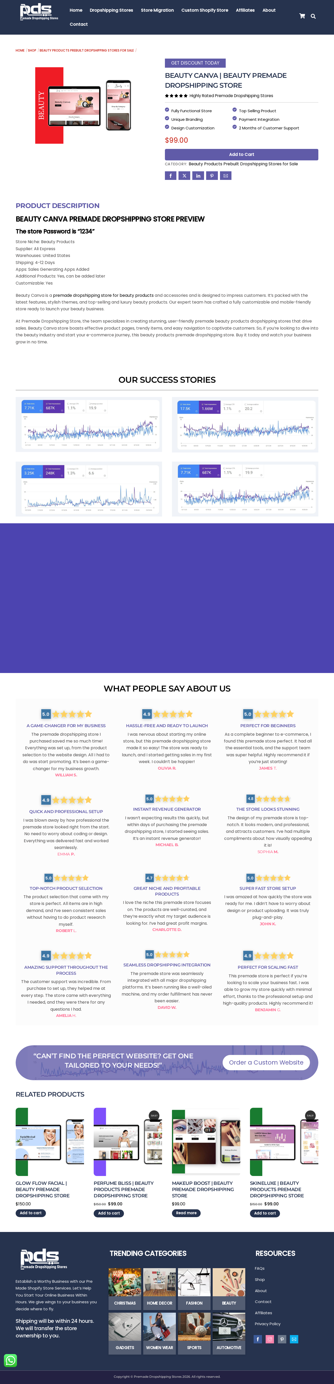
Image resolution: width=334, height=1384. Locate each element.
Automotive (229, 1347)
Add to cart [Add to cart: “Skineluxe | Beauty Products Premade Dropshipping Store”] (265, 1212)
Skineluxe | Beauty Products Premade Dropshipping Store (277, 1188)
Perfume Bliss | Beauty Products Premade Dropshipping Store (123, 1188)
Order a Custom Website (266, 1061)
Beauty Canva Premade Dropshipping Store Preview (110, 217)
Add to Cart (241, 154)
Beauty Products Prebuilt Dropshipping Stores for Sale (87, 50)
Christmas (124, 1302)
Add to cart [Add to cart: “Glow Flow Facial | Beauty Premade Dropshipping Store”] (30, 1212)
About (269, 10)
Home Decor (159, 1302)
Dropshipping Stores (111, 10)
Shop (32, 50)
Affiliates (245, 10)
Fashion (194, 1302)
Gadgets (125, 1347)
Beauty (229, 1302)
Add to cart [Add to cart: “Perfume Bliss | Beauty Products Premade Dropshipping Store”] (109, 1212)
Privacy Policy (268, 1326)
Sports (194, 1347)
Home (76, 10)
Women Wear (159, 1347)
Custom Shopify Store (205, 10)
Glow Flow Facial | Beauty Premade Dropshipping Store (42, 1188)
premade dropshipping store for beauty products (104, 294)
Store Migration (157, 10)
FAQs (260, 1268)
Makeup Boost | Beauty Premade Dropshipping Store (203, 1188)
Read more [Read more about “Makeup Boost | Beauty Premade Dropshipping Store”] (186, 1212)
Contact (79, 24)
